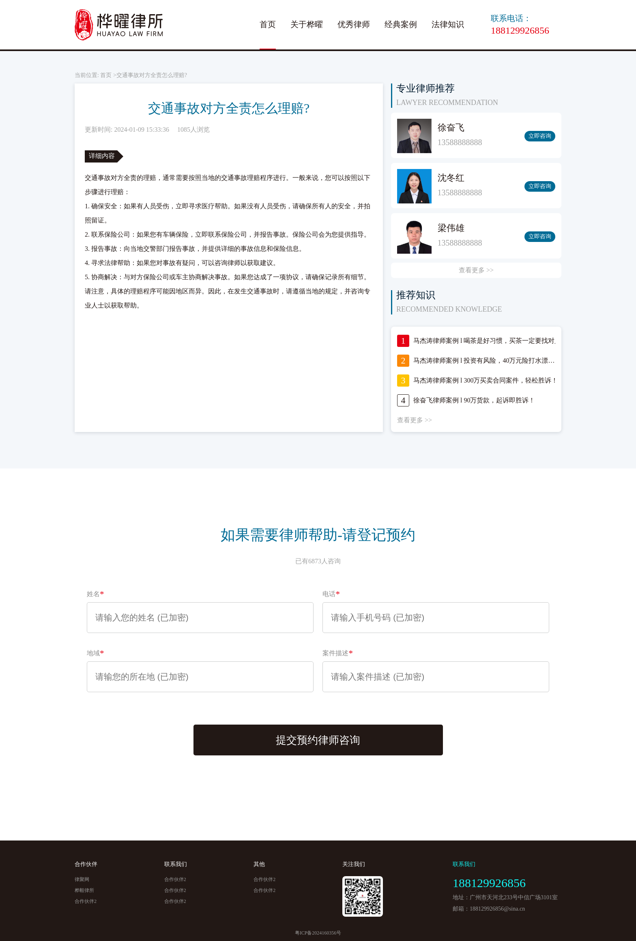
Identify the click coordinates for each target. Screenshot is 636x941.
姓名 (95, 594)
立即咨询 (540, 136)
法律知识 (448, 24)
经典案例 (401, 24)
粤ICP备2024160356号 (318, 933)
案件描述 (337, 653)
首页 (268, 24)
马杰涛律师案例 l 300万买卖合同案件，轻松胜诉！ (485, 380)
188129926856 (520, 30)
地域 (95, 653)
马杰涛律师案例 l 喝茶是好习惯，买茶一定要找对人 (487, 340)
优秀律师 (353, 24)
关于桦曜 (306, 24)
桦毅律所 (84, 890)
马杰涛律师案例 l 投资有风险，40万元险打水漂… (483, 360)
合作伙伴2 (86, 901)
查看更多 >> (476, 270)
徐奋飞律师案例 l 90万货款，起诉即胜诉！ (474, 400)
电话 (331, 594)
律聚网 (82, 879)
